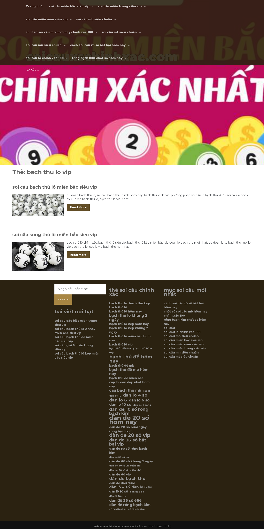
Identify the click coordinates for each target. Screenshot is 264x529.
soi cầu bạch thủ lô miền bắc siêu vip (54, 187)
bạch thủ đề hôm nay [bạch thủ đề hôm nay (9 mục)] (130, 359)
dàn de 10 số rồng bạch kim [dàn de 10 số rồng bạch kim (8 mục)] (128, 411)
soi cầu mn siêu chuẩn (44, 45)
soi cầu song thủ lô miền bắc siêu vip (54, 234)
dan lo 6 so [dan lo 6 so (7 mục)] (139, 400)
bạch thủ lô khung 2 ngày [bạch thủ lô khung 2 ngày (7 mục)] (128, 318)
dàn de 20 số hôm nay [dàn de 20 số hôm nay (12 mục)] (129, 420)
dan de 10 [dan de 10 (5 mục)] (115, 395)
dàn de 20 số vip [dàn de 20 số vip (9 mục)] (129, 435)
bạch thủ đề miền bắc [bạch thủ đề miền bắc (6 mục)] (126, 378)
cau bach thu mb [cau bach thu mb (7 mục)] (125, 390)
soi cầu (169, 328)
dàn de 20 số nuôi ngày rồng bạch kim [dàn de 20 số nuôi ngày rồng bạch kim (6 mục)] (128, 429)
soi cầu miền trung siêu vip (120, 6)
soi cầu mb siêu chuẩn (94, 19)
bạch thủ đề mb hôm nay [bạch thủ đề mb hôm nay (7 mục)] (128, 372)
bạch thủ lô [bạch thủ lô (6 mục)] (118, 307)
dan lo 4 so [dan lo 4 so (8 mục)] (135, 395)
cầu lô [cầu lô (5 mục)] (146, 391)
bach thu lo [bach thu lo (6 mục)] (118, 303)
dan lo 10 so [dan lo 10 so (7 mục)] (120, 404)
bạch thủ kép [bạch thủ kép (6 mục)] (139, 303)
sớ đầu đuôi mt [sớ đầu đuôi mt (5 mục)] (137, 509)
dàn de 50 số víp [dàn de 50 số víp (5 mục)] (119, 457)
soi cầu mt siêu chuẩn (119, 32)
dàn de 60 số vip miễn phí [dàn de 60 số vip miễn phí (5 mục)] (124, 465)
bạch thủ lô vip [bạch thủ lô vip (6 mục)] (121, 344)
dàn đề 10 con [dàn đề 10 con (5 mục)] (117, 496)
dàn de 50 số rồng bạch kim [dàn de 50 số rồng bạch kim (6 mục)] (128, 451)
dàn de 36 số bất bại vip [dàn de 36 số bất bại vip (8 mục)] (127, 442)
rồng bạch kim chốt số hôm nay (97, 58)
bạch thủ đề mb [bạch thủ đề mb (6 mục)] (121, 365)
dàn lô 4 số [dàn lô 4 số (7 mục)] (119, 487)
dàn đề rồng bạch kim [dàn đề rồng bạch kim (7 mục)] (129, 505)
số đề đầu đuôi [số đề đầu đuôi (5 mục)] (117, 509)
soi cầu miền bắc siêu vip (69, 6)
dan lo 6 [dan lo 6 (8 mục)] (118, 400)
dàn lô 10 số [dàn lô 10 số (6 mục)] (118, 491)
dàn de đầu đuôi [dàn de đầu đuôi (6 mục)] (122, 483)
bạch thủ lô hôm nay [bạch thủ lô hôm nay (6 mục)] (125, 311)
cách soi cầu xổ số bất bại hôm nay (98, 45)
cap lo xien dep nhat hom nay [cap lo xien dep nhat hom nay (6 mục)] (129, 384)
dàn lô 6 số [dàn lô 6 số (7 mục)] (142, 487)
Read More (78, 207)
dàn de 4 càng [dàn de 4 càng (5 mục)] (142, 405)
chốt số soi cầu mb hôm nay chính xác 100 (59, 32)
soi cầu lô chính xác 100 (45, 58)
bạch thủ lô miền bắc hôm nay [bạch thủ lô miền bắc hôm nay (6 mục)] (130, 338)
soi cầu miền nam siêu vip (47, 19)
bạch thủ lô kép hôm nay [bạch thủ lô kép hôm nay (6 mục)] (129, 324)
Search (63, 299)
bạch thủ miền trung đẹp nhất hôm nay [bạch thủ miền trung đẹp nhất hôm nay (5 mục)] (130, 350)
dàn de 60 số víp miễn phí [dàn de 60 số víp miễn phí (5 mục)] (124, 470)
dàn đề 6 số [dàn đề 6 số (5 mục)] (137, 491)
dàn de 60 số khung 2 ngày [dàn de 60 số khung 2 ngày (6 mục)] (131, 461)
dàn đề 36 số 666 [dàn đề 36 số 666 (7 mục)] (125, 500)
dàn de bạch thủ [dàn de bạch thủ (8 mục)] (127, 479)
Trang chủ (34, 6)
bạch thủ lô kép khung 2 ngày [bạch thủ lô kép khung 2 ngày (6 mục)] (128, 330)
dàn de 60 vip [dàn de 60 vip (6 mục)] (120, 474)
